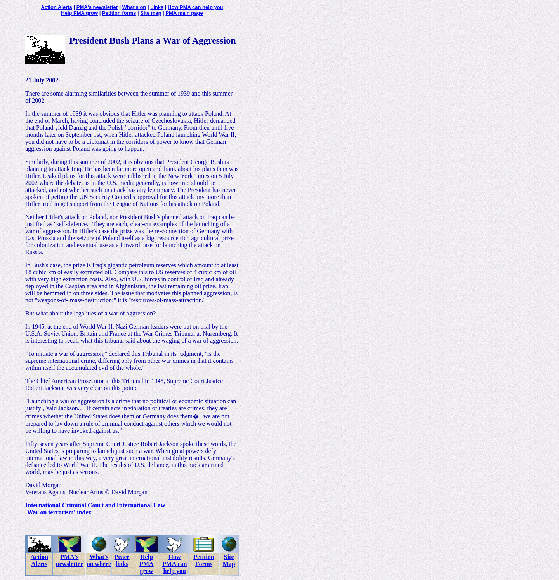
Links (156, 7)
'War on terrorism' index (58, 512)
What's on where (99, 560)
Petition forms (119, 13)
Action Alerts (56, 7)
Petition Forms (203, 560)
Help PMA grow (79, 13)
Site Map (229, 560)
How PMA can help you (195, 7)
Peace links (122, 560)
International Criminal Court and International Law (95, 505)
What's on (134, 7)
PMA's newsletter (97, 7)
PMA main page (184, 13)
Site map (150, 13)
